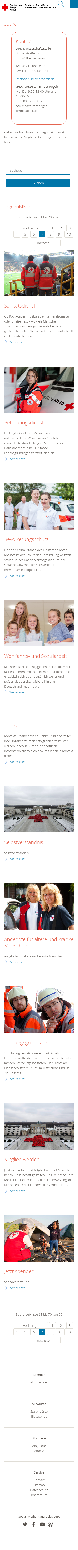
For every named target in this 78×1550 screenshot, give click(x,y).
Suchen (38, 183)
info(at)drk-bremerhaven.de (35, 79)
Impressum (39, 1495)
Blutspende (39, 1416)
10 (69, 234)
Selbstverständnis (23, 842)
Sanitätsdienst (19, 306)
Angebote (39, 1446)
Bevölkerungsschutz (26, 539)
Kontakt (39, 1480)
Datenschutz (39, 1490)
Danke (11, 726)
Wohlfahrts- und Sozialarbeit (35, 656)
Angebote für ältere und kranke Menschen (38, 942)
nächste (43, 242)
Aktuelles (39, 1450)
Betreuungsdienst (23, 423)
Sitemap (39, 1485)
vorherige (30, 228)
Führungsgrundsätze (27, 1043)
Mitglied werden (22, 1159)
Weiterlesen (17, 342)
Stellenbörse (39, 1411)
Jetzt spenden (19, 1271)
